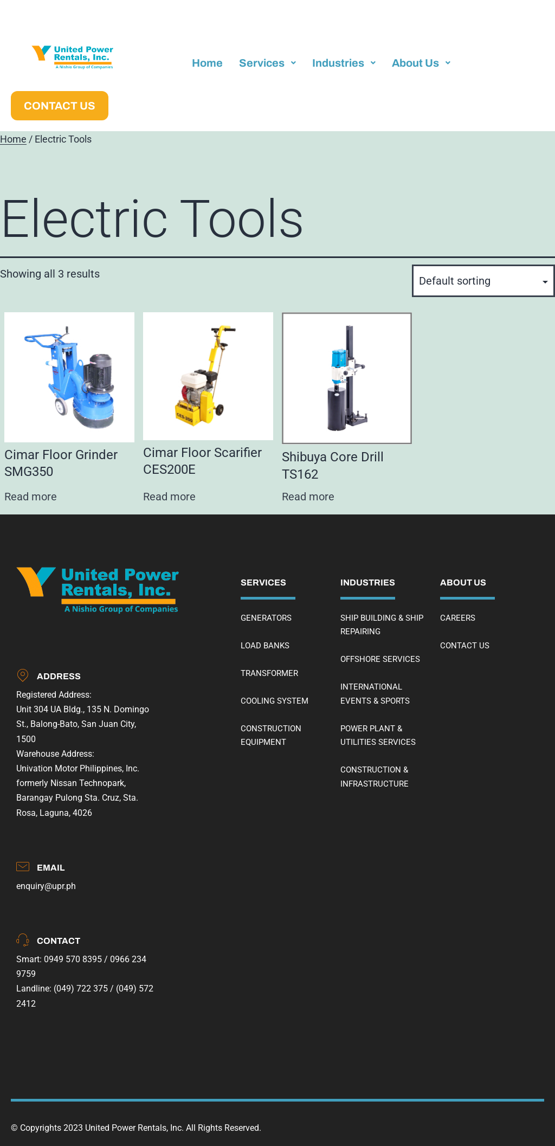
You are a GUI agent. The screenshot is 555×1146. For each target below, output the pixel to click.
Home (13, 139)
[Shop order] (483, 281)
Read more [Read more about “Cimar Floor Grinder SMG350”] (30, 496)
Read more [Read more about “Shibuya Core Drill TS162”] (308, 496)
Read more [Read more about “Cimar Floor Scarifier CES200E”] (169, 496)
